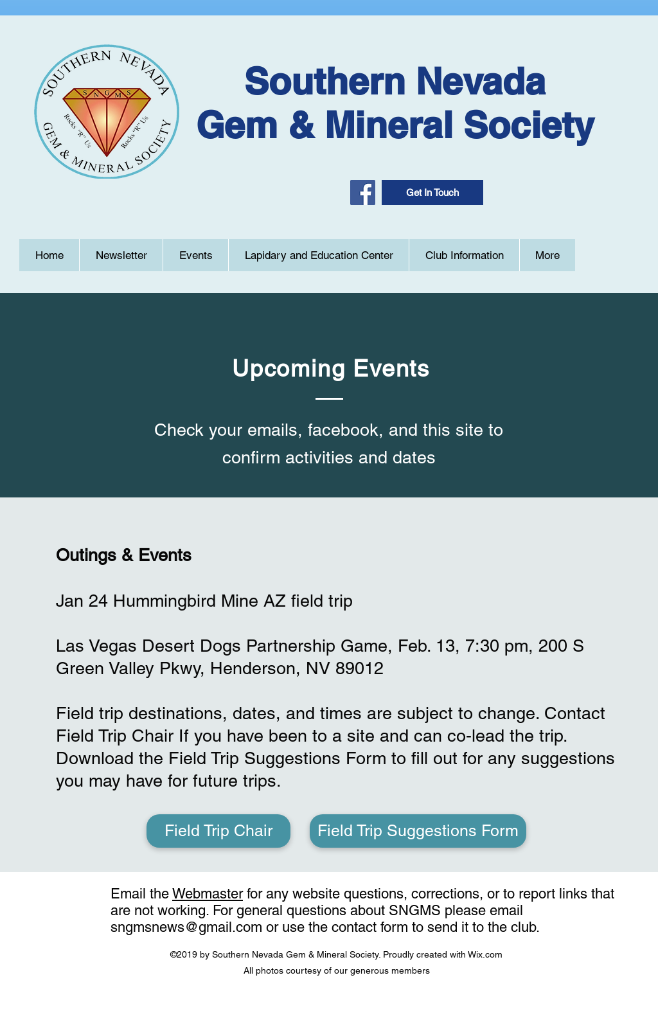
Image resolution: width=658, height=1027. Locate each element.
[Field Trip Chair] (218, 831)
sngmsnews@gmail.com (186, 927)
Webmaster (207, 894)
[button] (432, 192)
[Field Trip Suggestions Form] (418, 831)
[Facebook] (362, 192)
